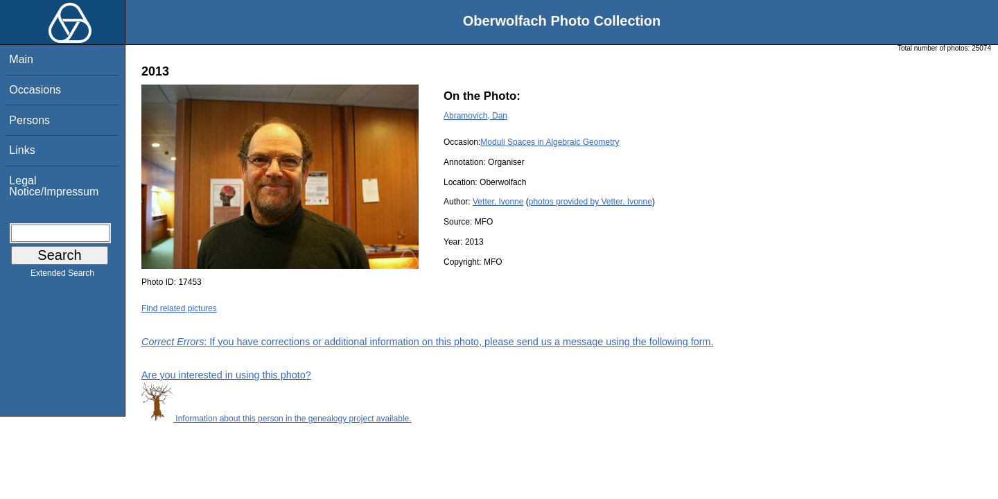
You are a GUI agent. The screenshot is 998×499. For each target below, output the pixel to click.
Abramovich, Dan (475, 116)
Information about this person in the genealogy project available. (276, 418)
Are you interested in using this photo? (226, 374)
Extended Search (62, 276)
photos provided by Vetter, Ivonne (590, 202)
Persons (29, 120)
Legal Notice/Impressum (53, 186)
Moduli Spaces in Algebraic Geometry (549, 142)
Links (22, 150)
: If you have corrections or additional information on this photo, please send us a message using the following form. (427, 341)
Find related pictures (179, 308)
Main (21, 59)
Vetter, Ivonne (498, 202)
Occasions (35, 90)
